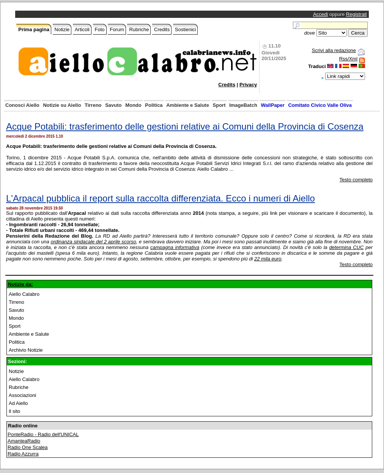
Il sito (14, 411)
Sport (219, 105)
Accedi (320, 14)
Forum (117, 29)
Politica (153, 105)
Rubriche (139, 29)
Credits (162, 29)
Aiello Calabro (24, 294)
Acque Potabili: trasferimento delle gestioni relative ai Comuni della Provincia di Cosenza (185, 126)
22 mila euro (268, 259)
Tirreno (93, 105)
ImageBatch (243, 105)
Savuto (113, 105)
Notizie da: (20, 284)
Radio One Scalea (28, 447)
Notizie (62, 29)
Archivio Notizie (26, 350)
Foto (100, 29)
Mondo (133, 105)
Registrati (356, 14)
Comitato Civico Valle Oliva (320, 105)
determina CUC (346, 247)
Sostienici (185, 29)
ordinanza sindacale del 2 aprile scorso (93, 241)
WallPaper (272, 105)
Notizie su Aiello (62, 105)
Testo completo (356, 180)
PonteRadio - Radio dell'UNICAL (43, 434)
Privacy (248, 84)
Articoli (82, 29)
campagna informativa (174, 247)
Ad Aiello (18, 403)
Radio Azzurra (23, 454)
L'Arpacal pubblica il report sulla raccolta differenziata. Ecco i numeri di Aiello (160, 198)
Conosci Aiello (22, 105)
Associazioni (22, 395)
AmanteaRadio (24, 441)
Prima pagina (33, 29)
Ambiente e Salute (187, 105)
